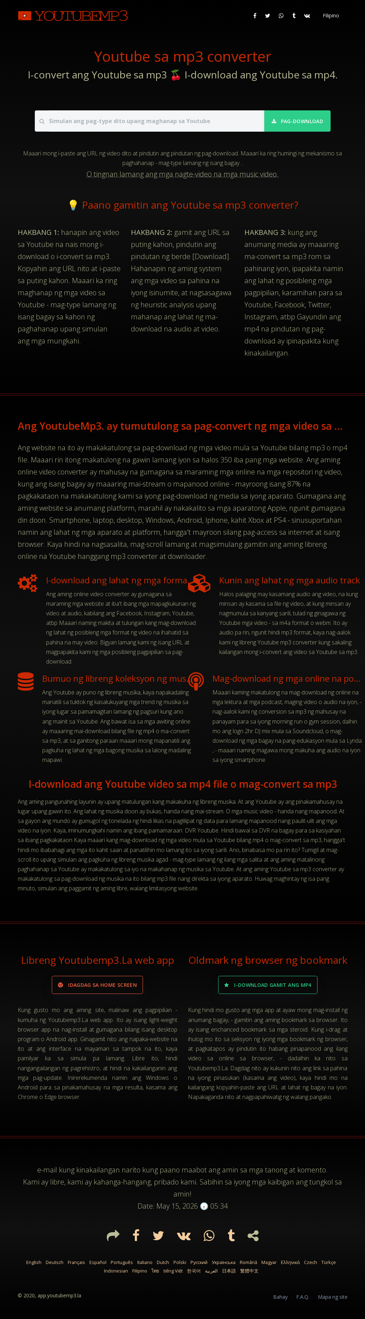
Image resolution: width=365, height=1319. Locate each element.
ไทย (155, 1271)
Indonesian (116, 1271)
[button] (330, 15)
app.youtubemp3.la (59, 1295)
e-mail (47, 1170)
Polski (179, 1262)
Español (97, 1262)
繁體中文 (249, 1271)
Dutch (163, 1262)
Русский (199, 1262)
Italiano (145, 1262)
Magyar (269, 1262)
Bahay (280, 1296)
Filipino (139, 1271)
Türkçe (328, 1262)
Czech (310, 1262)
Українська (224, 1262)
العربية (211, 1271)
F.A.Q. (302, 1296)
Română (248, 1262)
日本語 (229, 1271)
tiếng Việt (173, 1271)
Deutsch (54, 1262)
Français (76, 1262)
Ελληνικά (290, 1262)
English (34, 1262)
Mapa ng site (333, 1296)
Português (122, 1262)
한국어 (194, 1271)
